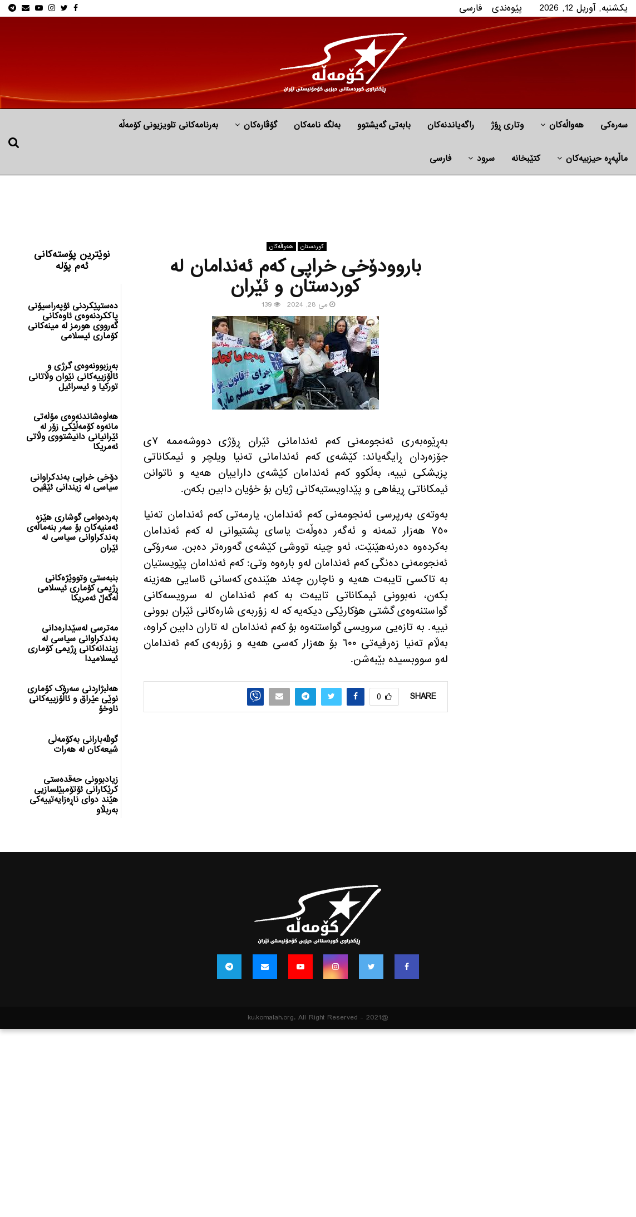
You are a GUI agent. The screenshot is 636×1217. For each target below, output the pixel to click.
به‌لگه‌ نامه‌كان (317, 125)
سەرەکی (614, 125)
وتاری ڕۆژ (507, 125)
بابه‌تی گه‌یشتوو (384, 125)
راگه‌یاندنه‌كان (450, 125)
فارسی (470, 8)
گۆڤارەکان (260, 125)
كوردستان (312, 246)
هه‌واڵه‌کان (566, 125)
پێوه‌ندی (507, 8)
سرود (486, 158)
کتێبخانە (525, 158)
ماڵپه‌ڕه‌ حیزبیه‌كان (597, 158)
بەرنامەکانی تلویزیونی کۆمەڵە (168, 125)
